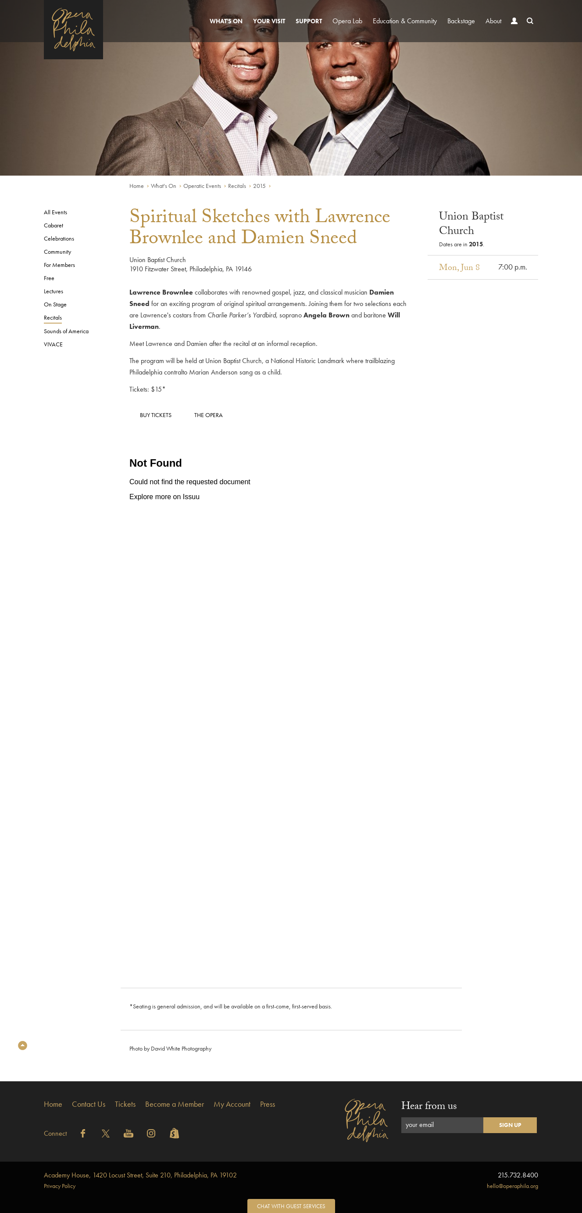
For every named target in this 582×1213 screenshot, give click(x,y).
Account (512, 29)
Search (528, 29)
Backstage (461, 20)
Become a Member (174, 1104)
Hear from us (429, 1107)
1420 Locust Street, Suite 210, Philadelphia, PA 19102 (140, 1175)
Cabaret (53, 225)
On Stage (55, 304)
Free (49, 278)
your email (420, 1124)
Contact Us (88, 1104)
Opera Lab (347, 20)
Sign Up (510, 1125)
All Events (55, 212)
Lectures (53, 291)
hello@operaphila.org (512, 1186)
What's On (226, 21)
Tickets (125, 1104)
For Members (59, 265)
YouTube (128, 1133)
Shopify (174, 1133)
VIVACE (53, 344)
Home (136, 186)
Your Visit (269, 21)
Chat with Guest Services (291, 1206)
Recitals (237, 186)
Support (309, 21)
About (493, 20)
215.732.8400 (518, 1175)
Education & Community (405, 20)
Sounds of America (66, 331)
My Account (232, 1104)
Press (267, 1104)
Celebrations (59, 238)
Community (57, 252)
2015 (259, 186)
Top (23, 1045)
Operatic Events (202, 186)
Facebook (82, 1133)
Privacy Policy (59, 1186)
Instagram (151, 1133)
